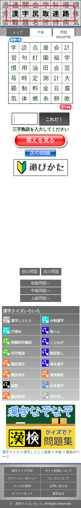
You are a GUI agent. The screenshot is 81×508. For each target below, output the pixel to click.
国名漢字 (53, 363)
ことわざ (53, 341)
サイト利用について (58, 470)
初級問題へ (40, 283)
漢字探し (53, 395)
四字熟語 (14, 352)
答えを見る (40, 140)
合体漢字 (53, 384)
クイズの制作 (22, 486)
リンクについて (58, 478)
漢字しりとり (17, 319)
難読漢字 (14, 363)
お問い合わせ (58, 486)
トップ (18, 32)
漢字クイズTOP (22, 470)
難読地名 (14, 373)
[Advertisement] (40, 222)
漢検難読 (53, 373)
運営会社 (58, 493)
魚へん (51, 330)
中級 (40, 32)
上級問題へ (40, 298)
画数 (10, 384)
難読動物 (14, 395)
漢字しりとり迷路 (37, 452)
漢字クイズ (10, 452)
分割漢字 (53, 319)
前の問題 (30, 271)
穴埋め (12, 330)
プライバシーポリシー (22, 478)
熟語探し (53, 352)
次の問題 (51, 271)
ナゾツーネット (22, 493)
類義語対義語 (17, 341)
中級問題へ (40, 290)
